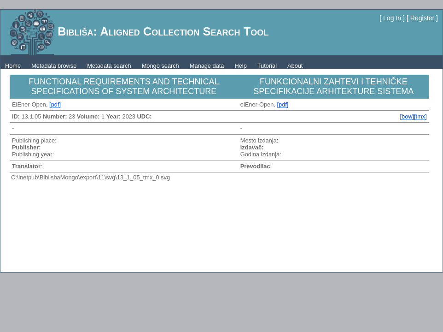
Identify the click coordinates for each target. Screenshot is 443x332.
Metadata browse (53, 65)
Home (13, 65)
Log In (392, 18)
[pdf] (55, 104)
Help (240, 65)
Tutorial (267, 65)
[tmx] (420, 116)
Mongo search (160, 65)
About (295, 65)
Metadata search (109, 65)
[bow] (407, 116)
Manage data (207, 65)
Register (422, 18)
